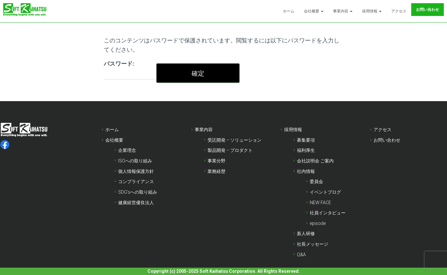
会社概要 (313, 11)
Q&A (301, 254)
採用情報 (372, 11)
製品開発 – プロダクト (230, 150)
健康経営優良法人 (136, 202)
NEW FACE (320, 202)
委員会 (316, 181)
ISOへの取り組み (135, 160)
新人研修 (306, 233)
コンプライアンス (136, 181)
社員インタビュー (327, 212)
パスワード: (129, 70)
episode (318, 223)
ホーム (288, 11)
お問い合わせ (427, 9)
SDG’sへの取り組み (137, 192)
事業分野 (216, 160)
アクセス (398, 11)
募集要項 (306, 140)
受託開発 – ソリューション (234, 140)
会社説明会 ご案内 (315, 160)
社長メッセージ (312, 244)
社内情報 (306, 171)
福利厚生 (306, 150)
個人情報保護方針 (136, 171)
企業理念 (127, 150)
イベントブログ (325, 192)
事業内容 (342, 11)
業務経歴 (216, 171)
